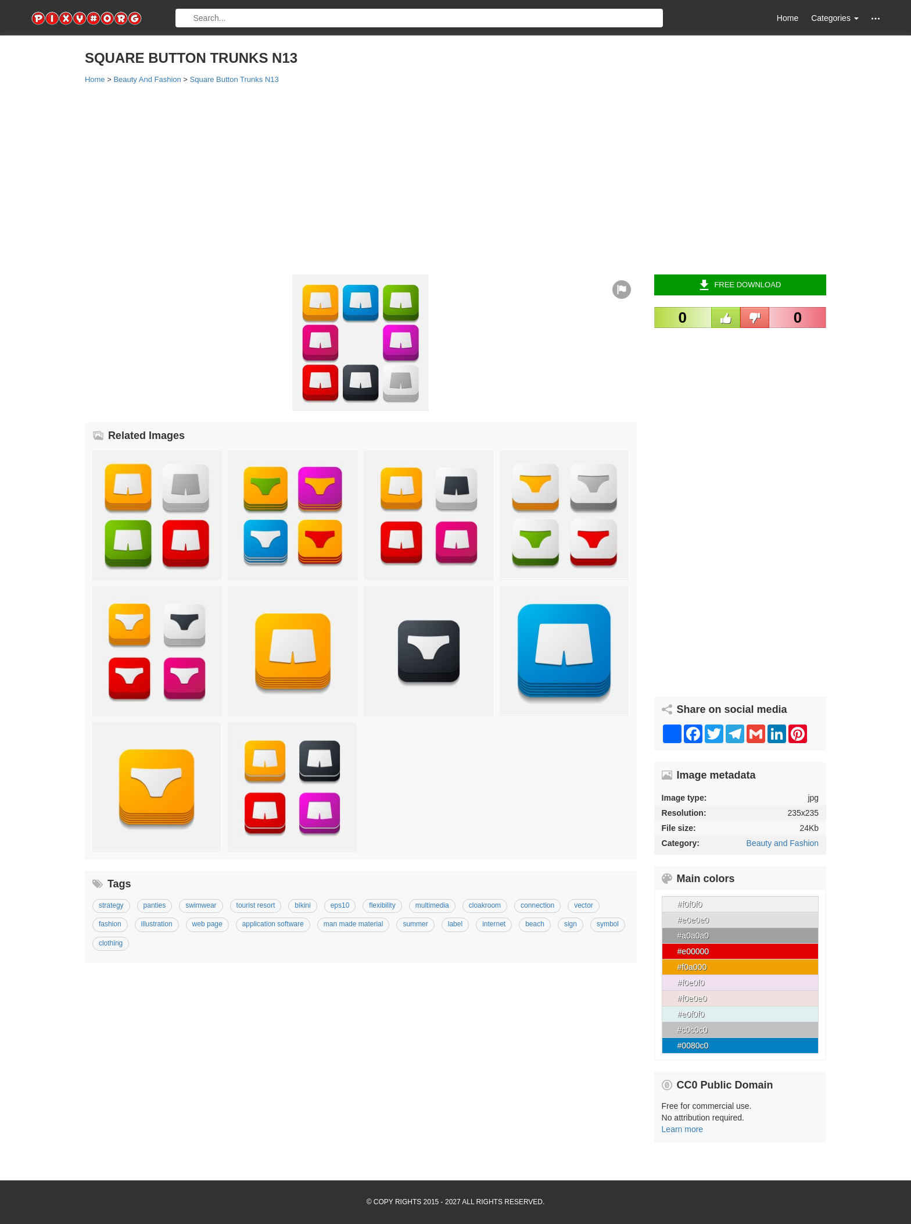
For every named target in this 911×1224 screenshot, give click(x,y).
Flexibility (382, 905)
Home (787, 18)
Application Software (273, 924)
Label (455, 924)
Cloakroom (485, 905)
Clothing (111, 943)
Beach (534, 924)
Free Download (740, 285)
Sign (570, 924)
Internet (493, 924)
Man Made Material (353, 924)
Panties (155, 905)
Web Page (207, 924)
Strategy (111, 905)
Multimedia (432, 905)
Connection (537, 905)
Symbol (608, 924)
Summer (415, 924)
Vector (583, 905)
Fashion (110, 924)
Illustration (157, 924)
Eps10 (340, 905)
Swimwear (200, 905)
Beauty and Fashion (783, 843)
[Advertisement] (433, 178)
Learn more (683, 1129)
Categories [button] (835, 18)
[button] (875, 18)
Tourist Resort (255, 905)
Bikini (302, 905)
